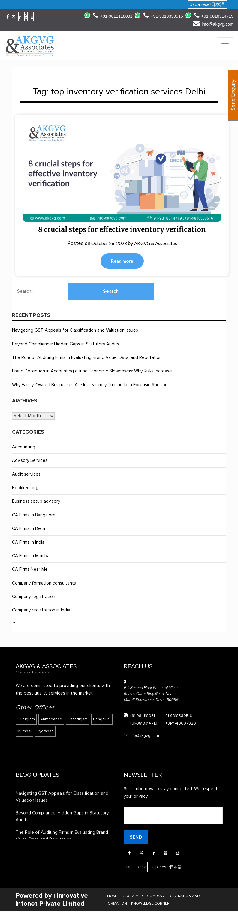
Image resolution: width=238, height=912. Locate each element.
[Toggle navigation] (225, 43)
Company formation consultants (44, 583)
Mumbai (48, 729)
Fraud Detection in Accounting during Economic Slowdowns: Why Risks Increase (92, 372)
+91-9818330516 (160, 16)
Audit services (26, 474)
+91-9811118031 (107, 16)
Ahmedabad (52, 718)
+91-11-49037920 (173, 723)
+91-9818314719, (140, 723)
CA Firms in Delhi (28, 529)
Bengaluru (26, 729)
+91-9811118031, (138, 716)
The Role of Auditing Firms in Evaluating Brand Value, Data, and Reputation (87, 358)
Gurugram (26, 718)
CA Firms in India (28, 543)
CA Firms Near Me (30, 570)
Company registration (33, 597)
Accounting (23, 447)
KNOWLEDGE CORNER (150, 904)
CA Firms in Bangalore (34, 515)
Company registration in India (41, 611)
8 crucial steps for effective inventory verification (122, 229)
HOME (113, 896)
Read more (122, 261)
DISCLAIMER (132, 896)
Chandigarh (79, 718)
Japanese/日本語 (207, 4)
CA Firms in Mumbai (31, 556)
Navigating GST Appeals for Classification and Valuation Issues (75, 331)
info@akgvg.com (212, 24)
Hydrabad (69, 729)
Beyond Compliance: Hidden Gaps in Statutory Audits (65, 344)
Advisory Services (29, 461)
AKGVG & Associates (157, 243)
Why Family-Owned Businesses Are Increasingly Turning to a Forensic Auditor (89, 385)
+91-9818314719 (212, 16)
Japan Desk (137, 867)
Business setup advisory (36, 502)
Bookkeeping (25, 488)
